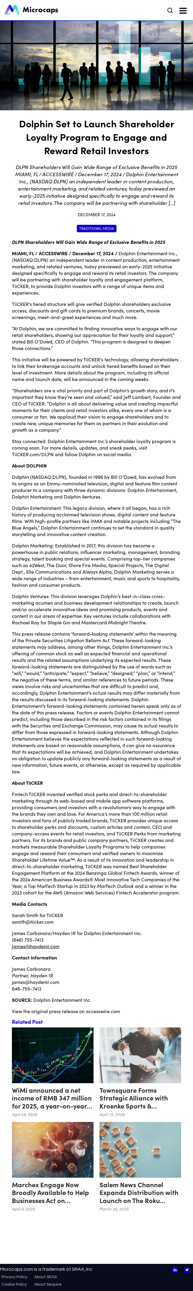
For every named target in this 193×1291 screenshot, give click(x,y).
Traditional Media (96, 228)
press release (63, 1011)
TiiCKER (37, 794)
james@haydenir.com (35, 982)
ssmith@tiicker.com (33, 921)
